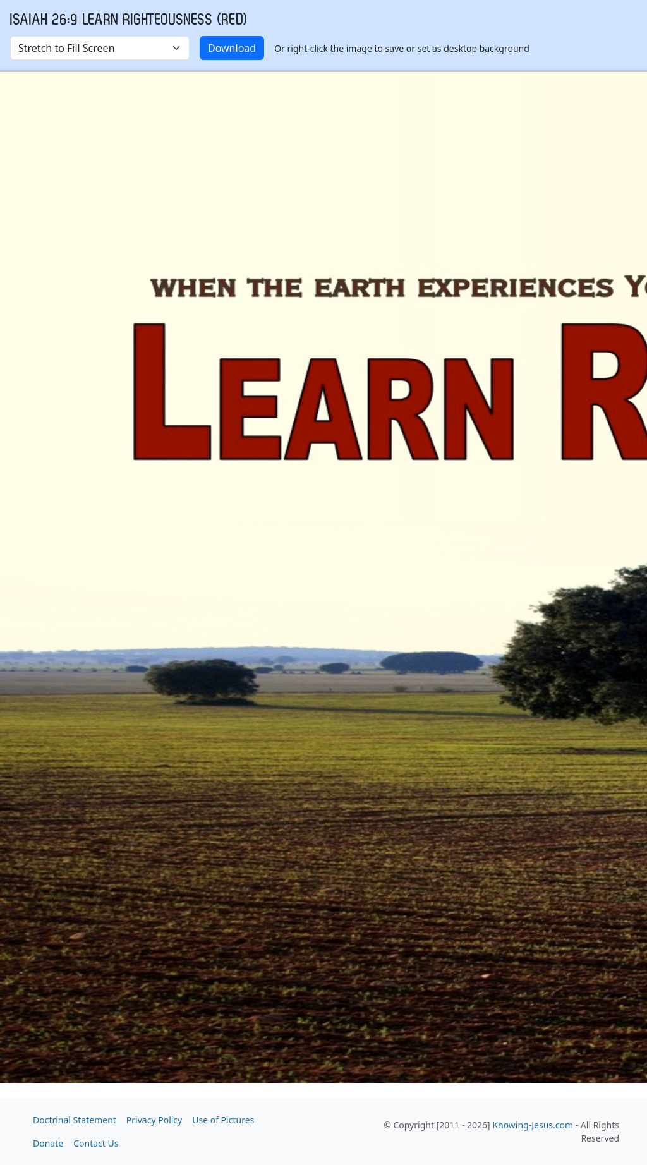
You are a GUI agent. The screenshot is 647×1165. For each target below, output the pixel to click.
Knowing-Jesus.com (532, 1125)
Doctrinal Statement (74, 1120)
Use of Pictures (223, 1120)
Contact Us (95, 1143)
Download (232, 48)
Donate (48, 1143)
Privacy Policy (154, 1120)
